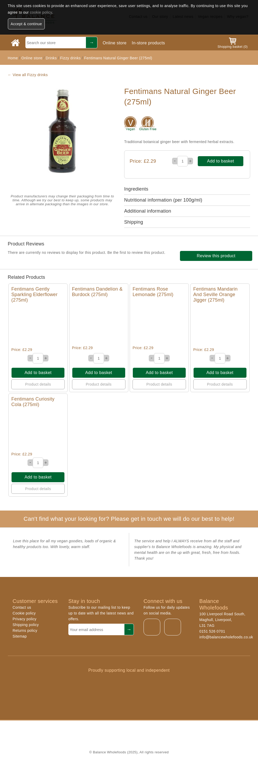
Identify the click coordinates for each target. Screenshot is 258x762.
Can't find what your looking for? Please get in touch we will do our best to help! (129, 519)
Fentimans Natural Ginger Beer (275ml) (118, 58)
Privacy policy (24, 619)
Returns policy (25, 630)
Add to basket (220, 161)
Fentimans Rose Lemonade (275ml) (153, 291)
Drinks (51, 58)
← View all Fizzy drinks (28, 75)
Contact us (22, 607)
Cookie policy (24, 613)
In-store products (148, 43)
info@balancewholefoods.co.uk (226, 637)
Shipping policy (26, 625)
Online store (115, 43)
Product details (38, 384)
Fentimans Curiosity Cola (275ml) (32, 401)
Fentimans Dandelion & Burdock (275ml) (97, 291)
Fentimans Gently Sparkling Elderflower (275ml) (34, 294)
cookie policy (41, 12)
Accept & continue (26, 24)
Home (13, 58)
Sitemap (20, 636)
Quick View (38, 325)
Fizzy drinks (70, 58)
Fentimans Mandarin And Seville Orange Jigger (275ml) (215, 294)
